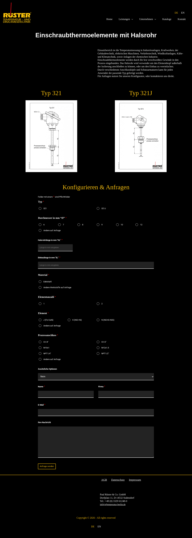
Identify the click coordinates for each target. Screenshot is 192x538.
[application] (135, 21)
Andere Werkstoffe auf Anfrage (57, 290)
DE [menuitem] (176, 12)
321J (103, 210)
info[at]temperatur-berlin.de (114, 507)
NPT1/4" (47, 356)
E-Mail (41, 408)
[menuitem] (176, 13)
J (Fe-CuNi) (48, 322)
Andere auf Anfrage (52, 232)
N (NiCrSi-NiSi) (107, 322)
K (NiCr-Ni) (77, 322)
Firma (101, 389)
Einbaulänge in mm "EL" (49, 260)
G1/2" (103, 344)
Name (41, 389)
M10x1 (46, 350)
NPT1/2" (105, 356)
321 (45, 210)
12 (141, 226)
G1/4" (45, 344)
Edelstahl (47, 284)
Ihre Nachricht (44, 425)
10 (122, 226)
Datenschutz (116, 482)
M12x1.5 (105, 350)
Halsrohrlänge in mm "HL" (50, 242)
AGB (103, 482)
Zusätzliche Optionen (47, 371)
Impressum (131, 482)
